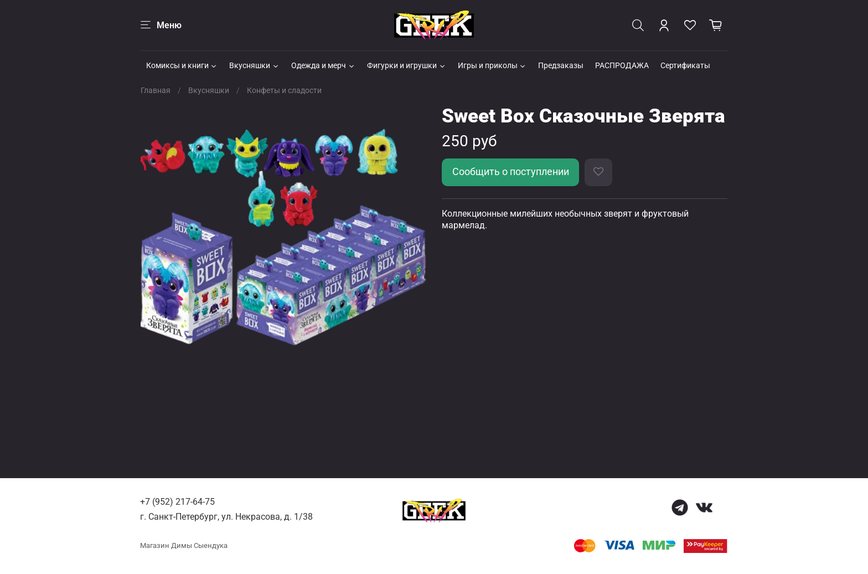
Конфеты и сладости (284, 90)
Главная (155, 90)
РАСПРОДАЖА (622, 65)
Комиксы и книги (182, 65)
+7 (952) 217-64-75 (177, 501)
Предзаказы (560, 65)
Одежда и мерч (323, 65)
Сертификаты (685, 65)
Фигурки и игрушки (406, 65)
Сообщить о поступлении (510, 171)
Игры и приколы (492, 65)
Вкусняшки (254, 65)
